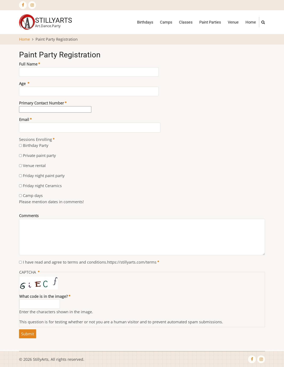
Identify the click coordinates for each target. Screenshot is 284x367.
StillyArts (53, 20)
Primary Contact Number (41, 103)
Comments (29, 215)
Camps (166, 22)
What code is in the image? (43, 296)
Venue (233, 22)
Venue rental (34, 165)
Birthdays (145, 22)
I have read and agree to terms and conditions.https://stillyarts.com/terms (90, 262)
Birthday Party (35, 145)
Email (24, 119)
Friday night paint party (44, 175)
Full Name (28, 64)
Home (251, 22)
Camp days (33, 195)
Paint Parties (210, 22)
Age (23, 83)
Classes (185, 22)
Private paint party (39, 155)
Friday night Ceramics (42, 185)
